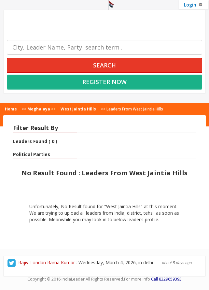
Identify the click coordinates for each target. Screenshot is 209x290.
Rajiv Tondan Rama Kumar (46, 262)
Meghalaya (38, 108)
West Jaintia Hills (78, 108)
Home (11, 108)
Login (193, 5)
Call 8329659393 (166, 279)
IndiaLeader (73, 279)
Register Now (104, 82)
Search (104, 65)
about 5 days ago (177, 263)
